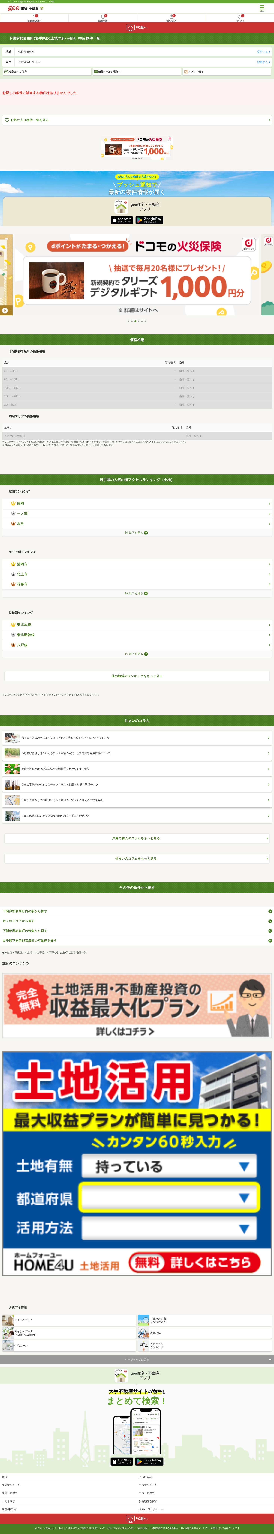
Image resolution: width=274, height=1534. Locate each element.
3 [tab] (135, 321)
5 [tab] (142, 321)
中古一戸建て (147, 1492)
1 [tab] (129, 321)
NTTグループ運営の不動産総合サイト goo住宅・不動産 (31, 2)
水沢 (17, 524)
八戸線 (19, 645)
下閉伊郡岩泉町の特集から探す (25, 931)
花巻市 (19, 584)
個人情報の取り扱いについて (194, 1528)
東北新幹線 (23, 635)
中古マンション (148, 1484)
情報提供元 (142, 1528)
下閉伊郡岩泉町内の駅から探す (25, 911)
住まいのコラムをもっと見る (136, 858)
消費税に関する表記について (223, 1528)
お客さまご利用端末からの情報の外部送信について (81, 1528)
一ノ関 (19, 514)
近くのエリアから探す (19, 921)
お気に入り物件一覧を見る (27, 120)
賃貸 (4, 1476)
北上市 (19, 574)
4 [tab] (139, 321)
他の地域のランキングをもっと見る (137, 676)
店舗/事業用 (9, 1509)
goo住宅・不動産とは (44, 1528)
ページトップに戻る (137, 1359)
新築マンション (11, 1484)
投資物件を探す (148, 1501)
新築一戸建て (10, 1492)
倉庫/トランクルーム (151, 1509)
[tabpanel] (137, 276)
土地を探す (8, 1501)
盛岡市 (19, 564)
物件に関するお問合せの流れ (121, 1528)
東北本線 (21, 625)
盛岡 (17, 503)
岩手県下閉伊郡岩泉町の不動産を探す (30, 940)
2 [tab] (132, 321)
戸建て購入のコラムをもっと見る (136, 838)
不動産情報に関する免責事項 (164, 1528)
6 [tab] (145, 321)
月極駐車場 (145, 1476)
